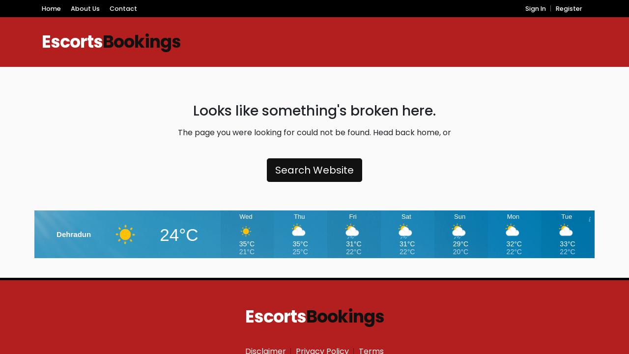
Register (569, 8)
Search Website (314, 170)
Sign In (535, 8)
